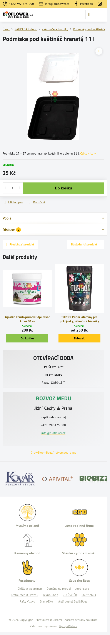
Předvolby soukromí (48, 620)
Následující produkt (85, 244)
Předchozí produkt (20, 244)
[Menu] (101, 14)
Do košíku (63, 188)
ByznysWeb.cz (68, 626)
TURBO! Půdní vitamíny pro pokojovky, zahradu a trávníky (79, 319)
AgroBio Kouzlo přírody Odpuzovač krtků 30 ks (27, 319)
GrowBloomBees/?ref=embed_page (53, 453)
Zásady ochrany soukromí (81, 620)
